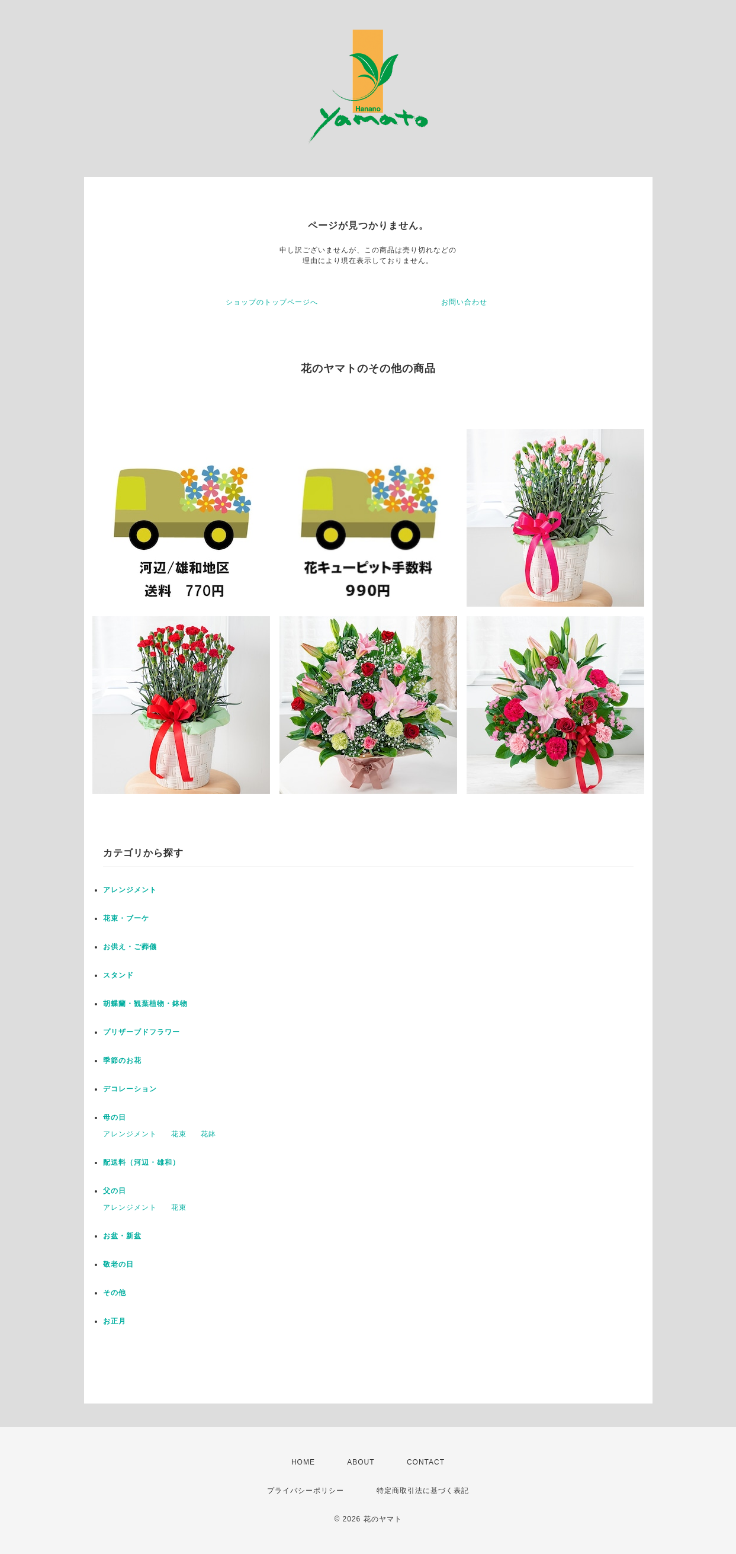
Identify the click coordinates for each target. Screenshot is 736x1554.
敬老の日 (118, 1264)
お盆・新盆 (122, 1236)
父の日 (114, 1191)
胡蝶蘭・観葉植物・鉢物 (145, 1003)
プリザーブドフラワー (141, 1032)
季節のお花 (122, 1060)
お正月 (114, 1321)
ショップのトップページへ (272, 302)
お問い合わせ (464, 302)
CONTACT (426, 1462)
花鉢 (208, 1134)
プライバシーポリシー (305, 1490)
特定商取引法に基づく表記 (423, 1490)
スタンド (118, 975)
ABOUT (360, 1462)
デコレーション (130, 1089)
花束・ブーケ (126, 918)
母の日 (114, 1117)
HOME (303, 1462)
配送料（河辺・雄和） (141, 1162)
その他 (114, 1293)
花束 (179, 1134)
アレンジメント (130, 890)
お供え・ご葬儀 (130, 947)
